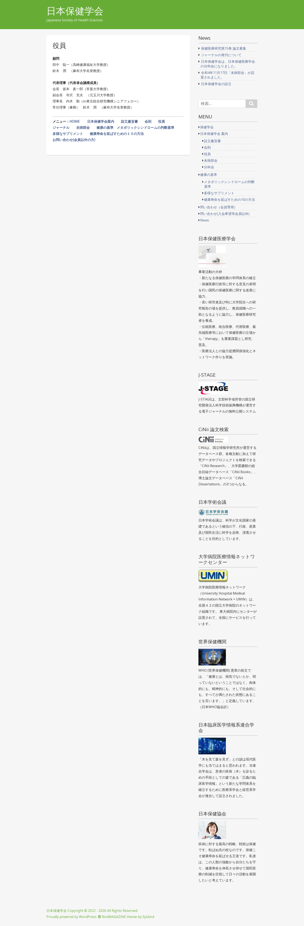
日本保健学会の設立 (216, 83)
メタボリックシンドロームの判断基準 (145, 127)
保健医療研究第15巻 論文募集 (223, 48)
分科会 (209, 167)
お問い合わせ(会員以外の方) (74, 139)
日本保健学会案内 (100, 121)
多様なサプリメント (68, 133)
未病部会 (84, 127)
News (204, 220)
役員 (161, 121)
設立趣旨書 (129, 121)
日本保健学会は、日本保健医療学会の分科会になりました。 (228, 63)
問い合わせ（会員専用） (218, 207)
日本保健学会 (74, 11)
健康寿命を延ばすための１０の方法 (117, 133)
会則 (148, 121)
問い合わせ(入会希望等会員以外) (225, 213)
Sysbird (148, 916)
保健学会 (207, 127)
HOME (74, 121)
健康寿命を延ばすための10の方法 (229, 199)
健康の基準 (104, 127)
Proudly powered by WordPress (71, 916)
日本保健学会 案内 (214, 133)
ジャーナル (61, 127)
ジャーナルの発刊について (221, 55)
